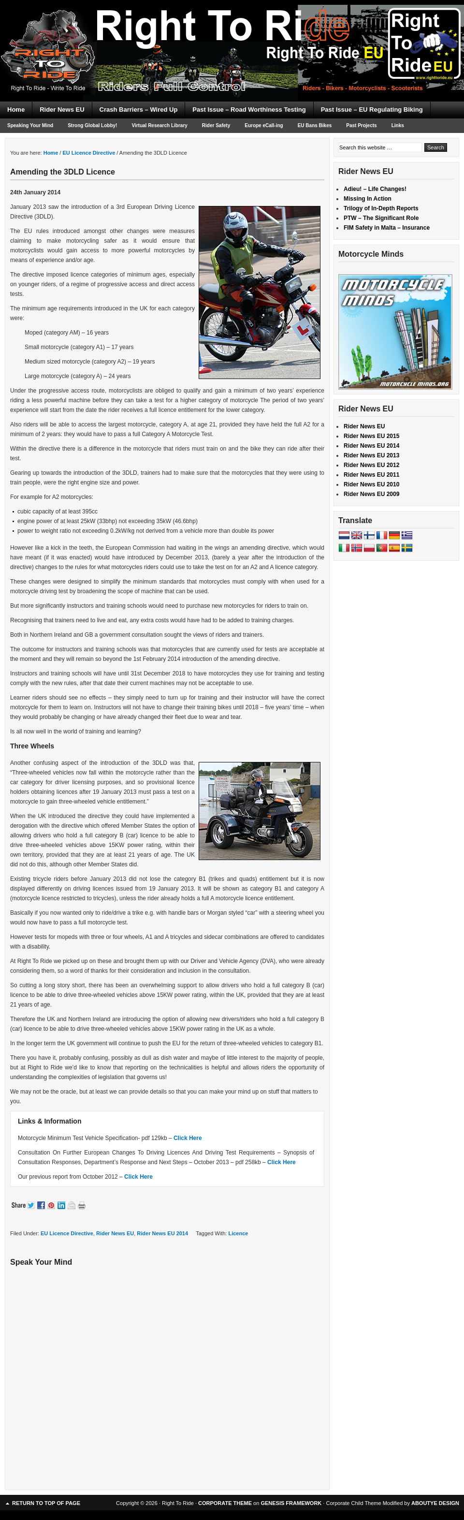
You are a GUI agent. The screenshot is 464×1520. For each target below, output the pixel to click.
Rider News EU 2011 (371, 474)
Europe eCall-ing (264, 125)
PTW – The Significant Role (381, 218)
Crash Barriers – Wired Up (139, 109)
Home (16, 109)
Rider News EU (62, 109)
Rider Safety (216, 125)
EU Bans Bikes (315, 125)
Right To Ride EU (232, 34)
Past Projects (361, 125)
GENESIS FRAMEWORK (291, 1503)
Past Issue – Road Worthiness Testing (248, 109)
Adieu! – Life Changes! (375, 189)
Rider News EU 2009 (371, 494)
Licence (238, 1233)
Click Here (188, 1138)
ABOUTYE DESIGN (435, 1503)
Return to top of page (46, 1503)
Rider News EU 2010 (371, 484)
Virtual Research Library (159, 125)
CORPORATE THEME (225, 1503)
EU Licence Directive (67, 1233)
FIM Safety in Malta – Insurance (387, 227)
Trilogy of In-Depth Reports (381, 208)
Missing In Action (368, 198)
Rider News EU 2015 (371, 436)
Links (398, 125)
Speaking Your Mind (30, 125)
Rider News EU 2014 (162, 1233)
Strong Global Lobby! (92, 125)
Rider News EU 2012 (371, 465)
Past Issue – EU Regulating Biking (372, 109)
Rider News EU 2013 (371, 455)
